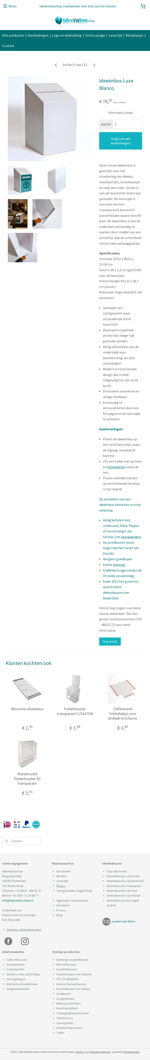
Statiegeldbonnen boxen (72, 1013)
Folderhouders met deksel (73, 974)
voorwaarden (130, 537)
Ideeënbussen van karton (123, 876)
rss (87, 1051)
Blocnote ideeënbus (27, 709)
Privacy (61, 910)
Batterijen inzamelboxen (72, 960)
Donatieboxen (16, 964)
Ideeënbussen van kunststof (125, 881)
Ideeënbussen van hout (122, 891)
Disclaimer (63, 905)
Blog (59, 915)
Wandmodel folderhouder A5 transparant (27, 779)
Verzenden (63, 871)
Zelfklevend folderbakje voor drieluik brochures (122, 714)
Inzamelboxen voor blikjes (73, 989)
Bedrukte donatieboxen (22, 984)
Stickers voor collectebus (23, 974)
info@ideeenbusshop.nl (17, 900)
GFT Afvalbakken (67, 979)
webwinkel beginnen (100, 1051)
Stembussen (64, 1018)
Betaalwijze (134, 35)
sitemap (79, 1051)
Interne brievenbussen (71, 984)
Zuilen (60, 1033)
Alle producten (13, 35)
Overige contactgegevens (24, 930)
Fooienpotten (15, 969)
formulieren (116, 466)
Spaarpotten (64, 1023)
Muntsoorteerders (68, 1003)
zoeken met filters (123, 921)
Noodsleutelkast (67, 1008)
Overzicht (110, 641)
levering (119, 564)
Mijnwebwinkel (131, 1051)
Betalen (61, 876)
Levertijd (115, 35)
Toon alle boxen (117, 871)
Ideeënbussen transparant (124, 886)
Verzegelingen (16, 979)
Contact (8, 46)
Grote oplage (95, 35)
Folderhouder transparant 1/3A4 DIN (75, 711)
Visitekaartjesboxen (69, 1028)
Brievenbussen (66, 964)
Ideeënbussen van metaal (123, 895)
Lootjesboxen (65, 999)
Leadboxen (63, 994)
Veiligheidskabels (18, 989)
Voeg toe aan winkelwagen (120, 140)
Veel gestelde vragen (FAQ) (74, 891)
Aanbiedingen (38, 35)
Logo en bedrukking (67, 35)
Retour (60, 886)
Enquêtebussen (66, 969)
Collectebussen (17, 960)
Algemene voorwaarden (72, 900)
